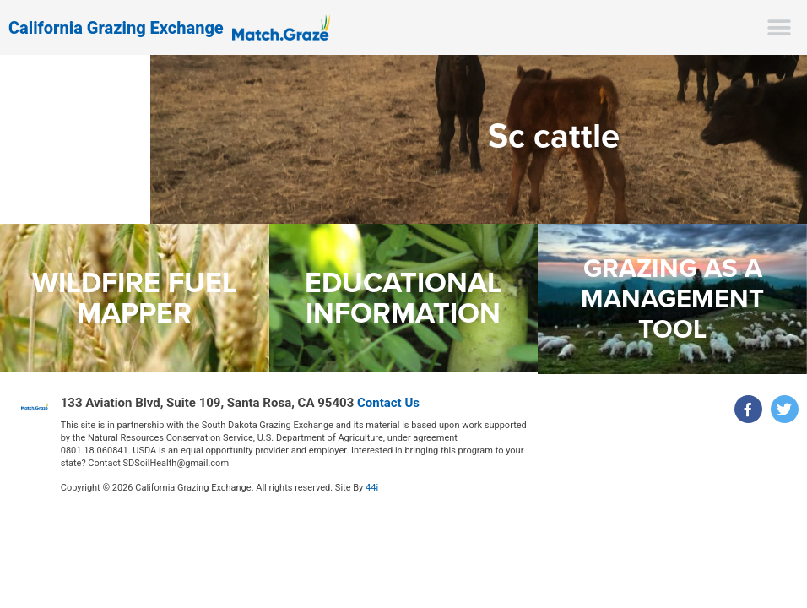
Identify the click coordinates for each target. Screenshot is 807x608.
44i (372, 487)
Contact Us (388, 402)
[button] (780, 27)
